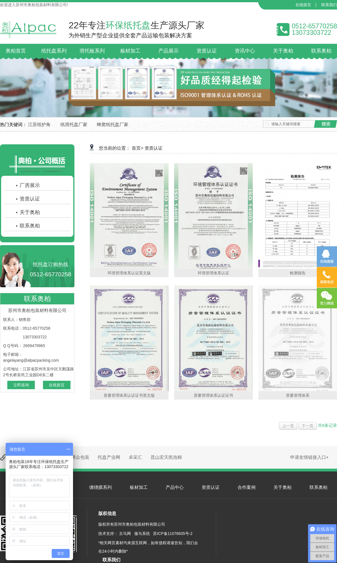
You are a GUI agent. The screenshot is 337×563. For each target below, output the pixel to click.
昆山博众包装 (75, 457)
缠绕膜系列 (100, 487)
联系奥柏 (27, 226)
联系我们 (329, 5)
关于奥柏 (27, 212)
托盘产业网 (109, 457)
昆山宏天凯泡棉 (166, 457)
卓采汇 (135, 457)
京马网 (125, 533)
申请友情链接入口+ (309, 457)
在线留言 (303, 5)
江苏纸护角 (39, 124)
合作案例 (247, 487)
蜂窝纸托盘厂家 (112, 124)
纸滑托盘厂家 (73, 124)
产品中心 (175, 487)
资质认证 (27, 199)
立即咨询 (21, 385)
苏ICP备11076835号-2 (172, 533)
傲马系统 (142, 533)
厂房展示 (27, 185)
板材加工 (139, 487)
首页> (137, 148)
